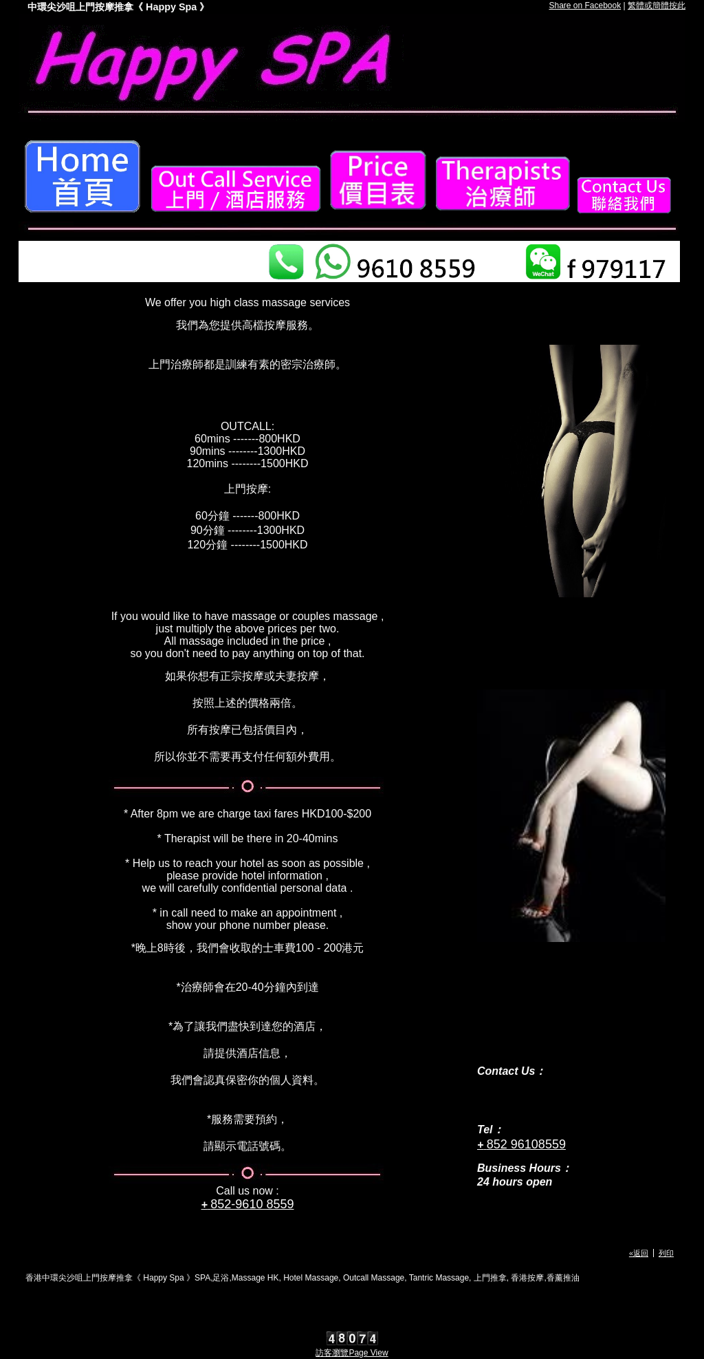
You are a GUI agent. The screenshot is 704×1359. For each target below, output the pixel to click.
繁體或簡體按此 (656, 5)
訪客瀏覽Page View (352, 1353)
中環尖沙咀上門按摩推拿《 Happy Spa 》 (118, 6)
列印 (666, 1253)
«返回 (638, 1253)
